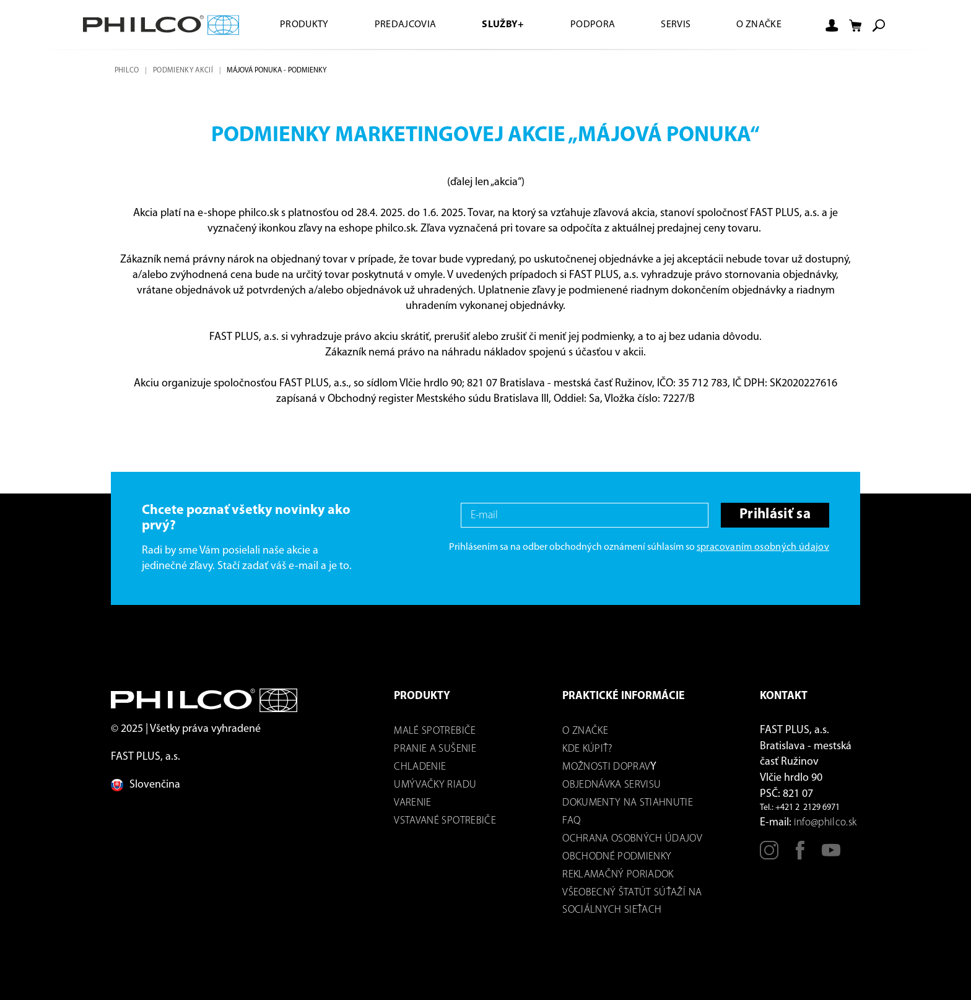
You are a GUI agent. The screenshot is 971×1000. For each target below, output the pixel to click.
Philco (127, 70)
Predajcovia (406, 25)
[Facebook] (800, 855)
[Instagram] (769, 855)
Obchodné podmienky (616, 856)
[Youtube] (831, 855)
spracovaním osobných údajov (763, 547)
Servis (675, 25)
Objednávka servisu (611, 785)
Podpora (592, 25)
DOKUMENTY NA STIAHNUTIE (627, 803)
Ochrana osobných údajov (632, 838)
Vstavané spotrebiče (444, 820)
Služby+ (503, 25)
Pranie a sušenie (435, 749)
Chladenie (420, 767)
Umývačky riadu (435, 785)
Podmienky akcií (183, 70)
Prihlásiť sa (775, 515)
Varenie (412, 803)
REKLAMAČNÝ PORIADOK (617, 874)
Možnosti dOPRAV (606, 767)
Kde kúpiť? (587, 749)
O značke (759, 25)
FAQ (571, 820)
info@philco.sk (825, 822)
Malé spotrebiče (435, 731)
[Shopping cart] (855, 25)
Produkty (304, 25)
